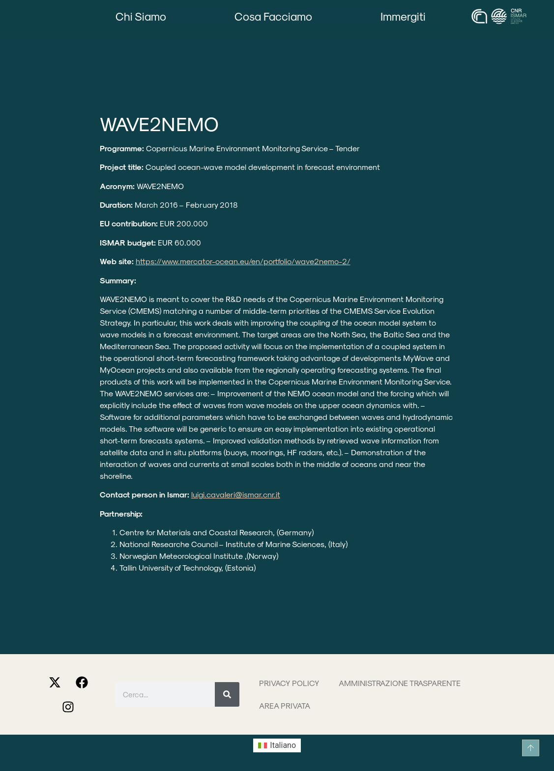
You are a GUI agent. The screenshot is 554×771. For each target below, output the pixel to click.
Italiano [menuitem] (283, 745)
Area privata (284, 705)
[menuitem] (277, 745)
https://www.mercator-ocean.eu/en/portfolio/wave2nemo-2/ (243, 261)
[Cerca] (227, 694)
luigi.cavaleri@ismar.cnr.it (235, 494)
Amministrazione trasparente (400, 683)
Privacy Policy (289, 683)
